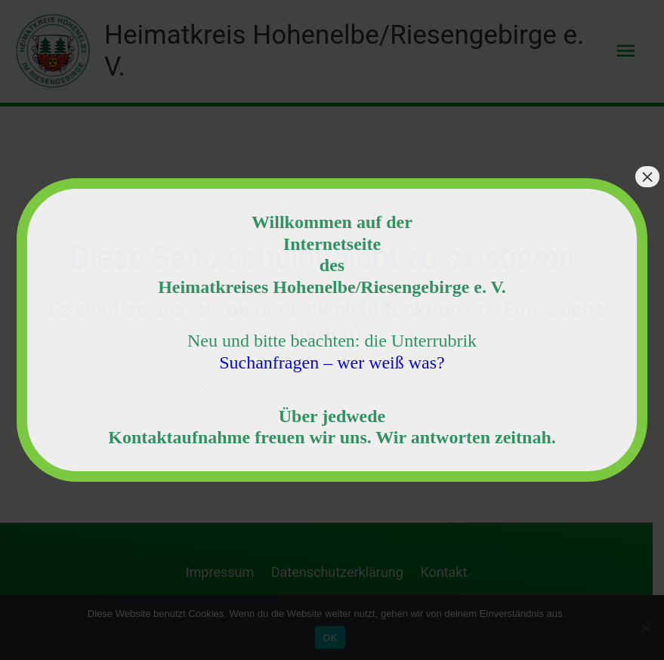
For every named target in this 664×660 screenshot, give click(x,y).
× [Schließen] (647, 176)
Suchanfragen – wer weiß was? (332, 362)
